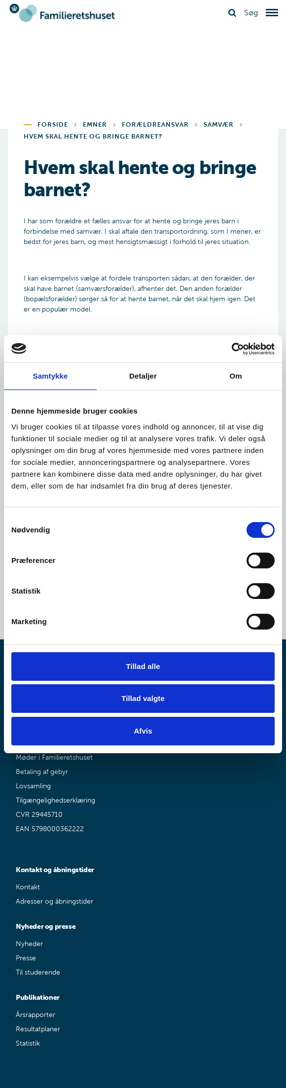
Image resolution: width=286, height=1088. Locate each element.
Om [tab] (235, 376)
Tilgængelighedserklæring (55, 800)
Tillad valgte (143, 698)
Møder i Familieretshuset (54, 757)
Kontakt (28, 887)
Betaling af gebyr (42, 771)
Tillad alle (143, 666)
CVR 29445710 (39, 814)
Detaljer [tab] (143, 376)
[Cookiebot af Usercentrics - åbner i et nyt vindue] (231, 349)
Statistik (28, 1043)
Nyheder (29, 944)
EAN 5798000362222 (50, 829)
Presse (26, 958)
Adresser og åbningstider (54, 901)
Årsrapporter (35, 1014)
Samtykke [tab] (50, 376)
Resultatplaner (38, 1029)
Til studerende (38, 972)
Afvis (143, 731)
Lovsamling (33, 786)
